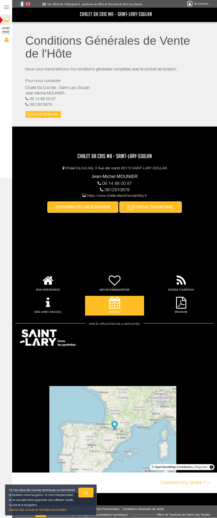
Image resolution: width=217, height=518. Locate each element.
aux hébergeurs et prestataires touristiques (100, 515)
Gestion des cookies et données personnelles (37, 510)
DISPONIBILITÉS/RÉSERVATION (83, 207)
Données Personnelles (105, 509)
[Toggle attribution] (212, 467)
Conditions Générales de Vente (143, 509)
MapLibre (201, 467)
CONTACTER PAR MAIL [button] (44, 114)
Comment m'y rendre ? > (185, 482)
